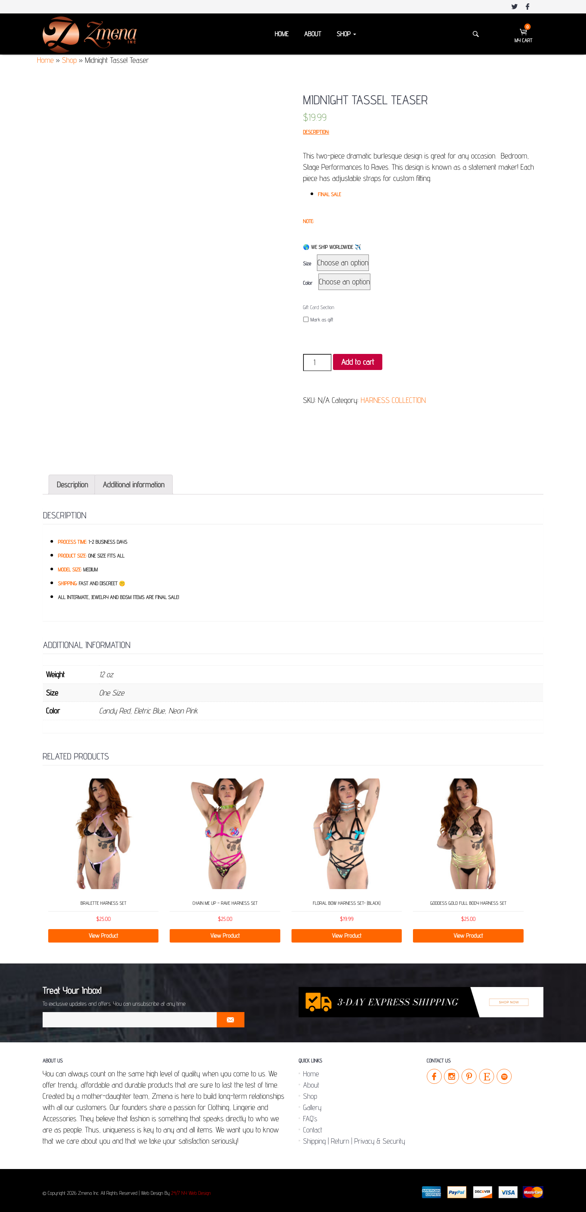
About (312, 34)
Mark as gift (318, 320)
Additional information (133, 481)
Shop (346, 34)
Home (282, 34)
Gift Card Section (318, 308)
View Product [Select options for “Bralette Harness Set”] (103, 932)
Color (307, 283)
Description (72, 481)
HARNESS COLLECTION (393, 400)
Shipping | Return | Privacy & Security (354, 1138)
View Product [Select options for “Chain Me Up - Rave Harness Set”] (225, 932)
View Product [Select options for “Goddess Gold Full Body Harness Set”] (468, 932)
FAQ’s (310, 1115)
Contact (312, 1126)
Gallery (312, 1104)
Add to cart (357, 362)
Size (307, 264)
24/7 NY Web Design (191, 1190)
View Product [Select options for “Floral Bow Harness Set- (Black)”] (346, 932)
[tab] (72, 481)
